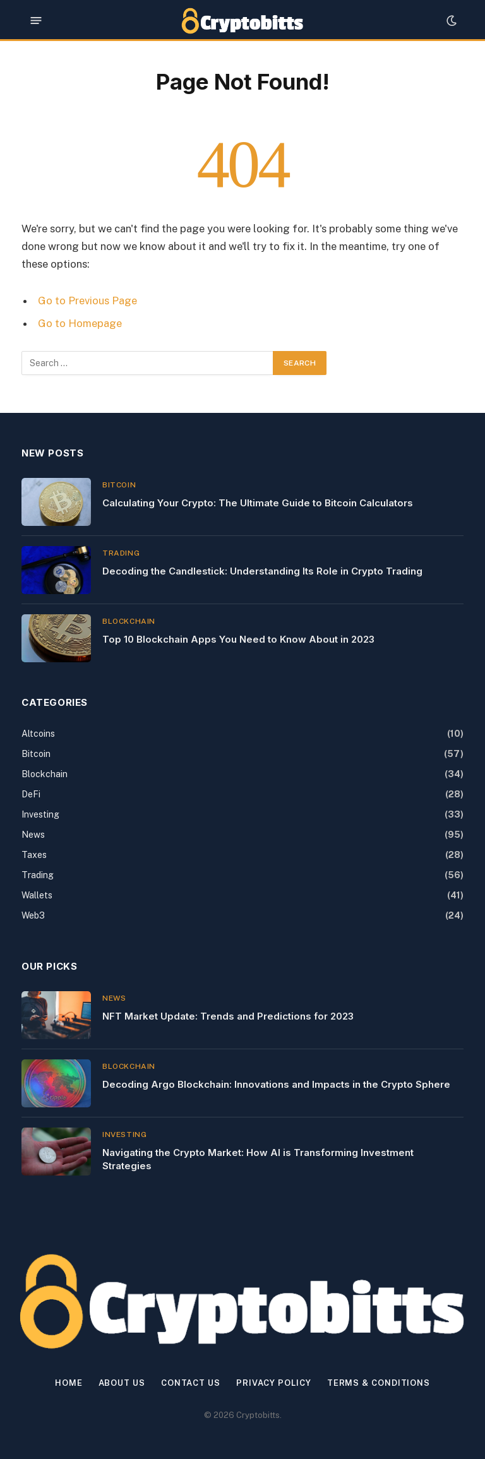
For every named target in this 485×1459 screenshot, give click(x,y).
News (33, 835)
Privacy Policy (273, 1383)
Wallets (36, 895)
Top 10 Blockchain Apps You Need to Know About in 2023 (238, 639)
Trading (121, 553)
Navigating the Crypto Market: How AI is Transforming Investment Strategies (258, 1159)
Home (69, 1383)
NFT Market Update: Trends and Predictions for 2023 (228, 1016)
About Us (122, 1383)
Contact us (190, 1383)
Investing (40, 814)
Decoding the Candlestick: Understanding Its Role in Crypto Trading (262, 571)
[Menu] (36, 20)
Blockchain (128, 621)
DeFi (30, 794)
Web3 (33, 915)
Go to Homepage (80, 323)
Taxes (34, 855)
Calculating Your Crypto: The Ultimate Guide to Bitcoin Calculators (257, 503)
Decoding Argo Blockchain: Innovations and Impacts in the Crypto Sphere (276, 1084)
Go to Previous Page (87, 300)
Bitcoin (119, 484)
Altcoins (38, 734)
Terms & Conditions (378, 1383)
